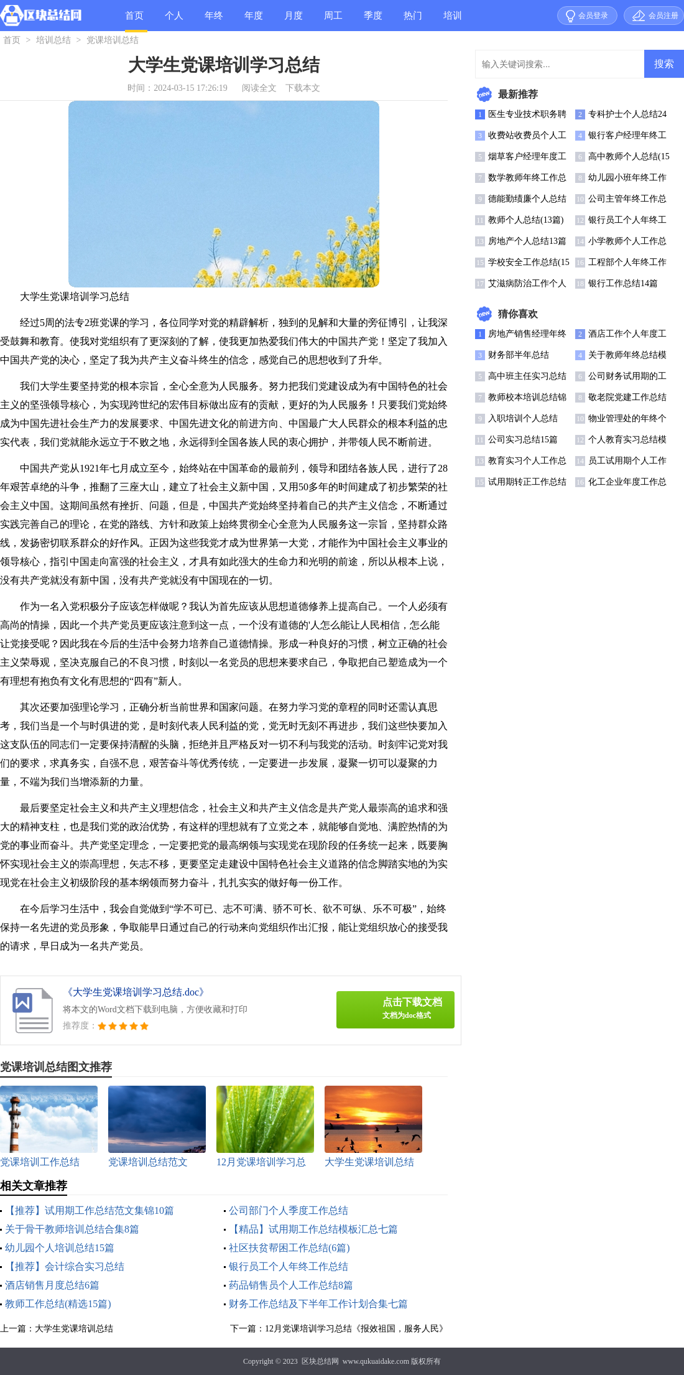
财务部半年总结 (518, 355)
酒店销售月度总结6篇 (52, 1285)
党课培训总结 (112, 40)
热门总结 (413, 21)
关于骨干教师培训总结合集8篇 (72, 1229)
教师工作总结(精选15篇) (58, 1303)
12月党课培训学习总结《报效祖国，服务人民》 (356, 1328)
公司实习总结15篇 (523, 439)
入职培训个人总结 (523, 418)
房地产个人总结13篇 (527, 241)
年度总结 (253, 21)
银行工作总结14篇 (623, 283)
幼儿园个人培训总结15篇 (59, 1247)
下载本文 (302, 88)
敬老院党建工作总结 (627, 397)
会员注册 (663, 15)
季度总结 (373, 21)
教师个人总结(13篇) (525, 220)
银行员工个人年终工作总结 (288, 1266)
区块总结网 (320, 1361)
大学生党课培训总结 (74, 1328)
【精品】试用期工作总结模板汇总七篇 (313, 1229)
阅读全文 (259, 88)
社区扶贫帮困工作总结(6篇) (289, 1247)
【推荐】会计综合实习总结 (64, 1266)
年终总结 (214, 21)
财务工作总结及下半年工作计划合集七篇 (318, 1303)
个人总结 (174, 21)
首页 (134, 16)
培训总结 (452, 21)
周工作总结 (333, 21)
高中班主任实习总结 (527, 376)
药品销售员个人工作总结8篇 (291, 1285)
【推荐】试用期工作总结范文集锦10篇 (89, 1210)
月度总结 (293, 21)
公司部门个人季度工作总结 (288, 1210)
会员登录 (593, 15)
